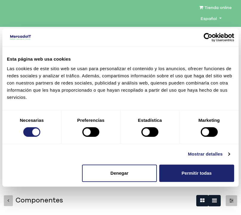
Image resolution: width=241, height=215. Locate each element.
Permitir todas (197, 173)
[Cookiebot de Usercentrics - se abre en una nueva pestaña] (208, 37)
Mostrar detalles (205, 153)
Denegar (119, 173)
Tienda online (215, 7)
